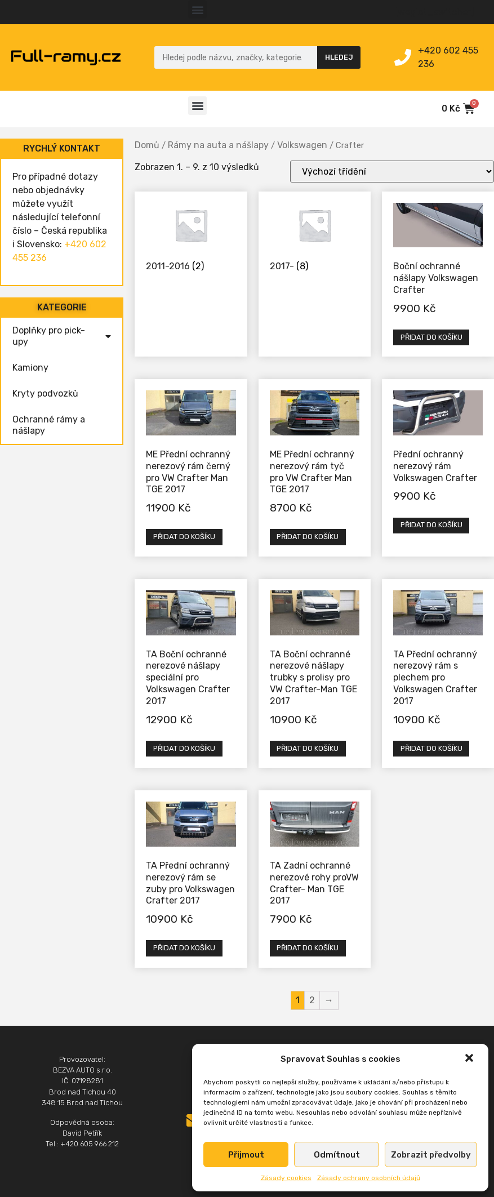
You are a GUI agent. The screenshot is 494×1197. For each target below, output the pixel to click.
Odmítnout (337, 1155)
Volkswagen (302, 145)
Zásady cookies (286, 1178)
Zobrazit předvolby (431, 1155)
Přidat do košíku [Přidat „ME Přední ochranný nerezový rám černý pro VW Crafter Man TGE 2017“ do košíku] (184, 536)
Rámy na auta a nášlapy (218, 145)
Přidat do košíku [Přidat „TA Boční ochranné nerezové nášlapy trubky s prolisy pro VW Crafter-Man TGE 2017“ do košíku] (308, 748)
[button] (470, 1059)
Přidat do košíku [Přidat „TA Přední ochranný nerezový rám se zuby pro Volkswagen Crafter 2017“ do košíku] (184, 948)
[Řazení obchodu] (392, 172)
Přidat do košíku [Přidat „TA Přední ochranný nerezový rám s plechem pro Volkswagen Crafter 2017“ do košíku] (431, 748)
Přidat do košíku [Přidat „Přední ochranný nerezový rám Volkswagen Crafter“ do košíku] (431, 524)
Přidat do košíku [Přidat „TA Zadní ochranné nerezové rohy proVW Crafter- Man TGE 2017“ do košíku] (308, 948)
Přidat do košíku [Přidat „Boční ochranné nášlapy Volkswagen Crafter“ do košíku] (431, 337)
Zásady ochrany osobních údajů (368, 1178)
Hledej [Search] (339, 57)
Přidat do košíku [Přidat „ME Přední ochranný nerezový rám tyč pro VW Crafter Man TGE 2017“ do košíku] (308, 536)
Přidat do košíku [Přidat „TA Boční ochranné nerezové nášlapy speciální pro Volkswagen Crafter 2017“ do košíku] (184, 748)
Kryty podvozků (45, 393)
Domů (147, 145)
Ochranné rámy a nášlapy (48, 425)
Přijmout (246, 1155)
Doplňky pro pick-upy (61, 336)
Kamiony (30, 367)
